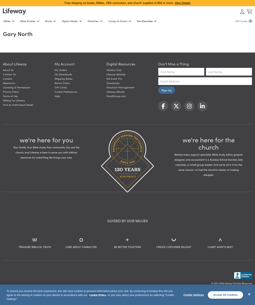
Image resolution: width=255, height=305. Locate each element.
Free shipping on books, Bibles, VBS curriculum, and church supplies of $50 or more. (127, 3)
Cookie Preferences (66, 91)
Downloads (113, 83)
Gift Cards (61, 87)
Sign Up (166, 90)
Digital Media (72, 21)
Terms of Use (10, 96)
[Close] (249, 294)
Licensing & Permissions (16, 87)
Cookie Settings (193, 294)
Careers (7, 78)
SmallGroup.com (116, 96)
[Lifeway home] (14, 11)
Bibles (9, 21)
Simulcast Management (120, 87)
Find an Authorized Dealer (18, 104)
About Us (8, 70)
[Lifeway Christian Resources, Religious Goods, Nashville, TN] (243, 275)
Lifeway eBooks (115, 91)
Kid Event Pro (114, 78)
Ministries (95, 21)
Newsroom (9, 83)
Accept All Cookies (225, 294)
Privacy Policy (11, 91)
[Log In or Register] (242, 11)
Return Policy (62, 83)
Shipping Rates (63, 78)
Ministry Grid (113, 70)
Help (57, 96)
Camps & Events (119, 21)
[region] (127, 295)
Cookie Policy (97, 295)
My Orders (61, 70)
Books (50, 21)
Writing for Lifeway (14, 100)
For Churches (147, 21)
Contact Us (9, 74)
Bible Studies (29, 21)
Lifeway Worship (116, 74)
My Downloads (63, 74)
